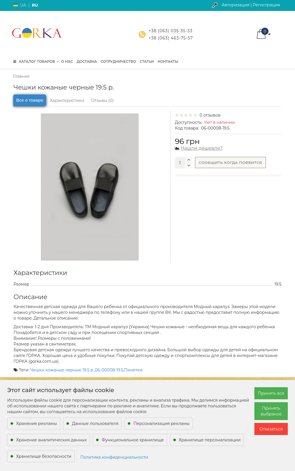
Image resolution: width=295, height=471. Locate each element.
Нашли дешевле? (202, 148)
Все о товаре (29, 100)
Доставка (87, 61)
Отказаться (271, 429)
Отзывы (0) (102, 100)
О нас (67, 61)
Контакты (168, 61)
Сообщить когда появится (230, 162)
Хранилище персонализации (210, 439)
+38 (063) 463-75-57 (171, 38)
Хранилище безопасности (43, 456)
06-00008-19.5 (109, 370)
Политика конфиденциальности (114, 457)
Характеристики (67, 100)
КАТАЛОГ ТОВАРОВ (36, 61)
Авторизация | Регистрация (251, 4)
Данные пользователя (95, 423)
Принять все (271, 393)
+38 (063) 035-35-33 (170, 30)
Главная (21, 76)
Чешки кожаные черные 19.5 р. (62, 370)
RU (35, 5)
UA (23, 5)
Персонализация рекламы (161, 423)
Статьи (147, 61)
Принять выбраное (270, 411)
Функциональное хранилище (133, 439)
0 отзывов (208, 115)
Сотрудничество (118, 61)
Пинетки (133, 370)
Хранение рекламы (36, 423)
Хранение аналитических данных (51, 439)
